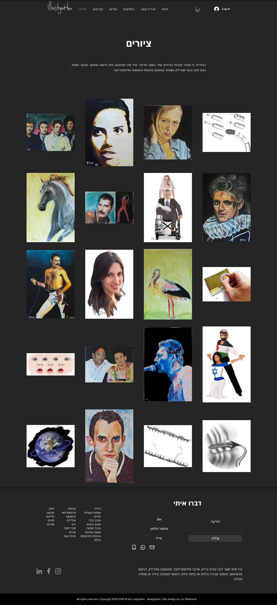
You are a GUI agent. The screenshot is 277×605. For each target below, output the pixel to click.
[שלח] (215, 538)
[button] (198, 9)
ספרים (50, 524)
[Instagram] (58, 571)
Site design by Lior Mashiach (180, 599)
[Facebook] (49, 571)
